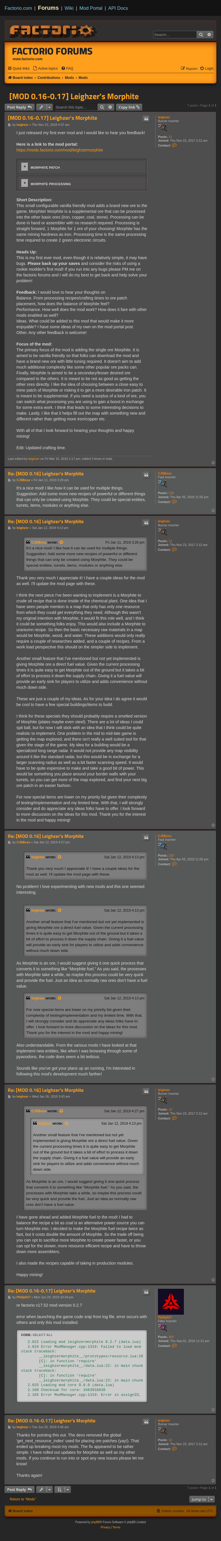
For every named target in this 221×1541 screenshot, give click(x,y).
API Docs (118, 8)
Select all (43, 1335)
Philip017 (165, 1317)
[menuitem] (45, 69)
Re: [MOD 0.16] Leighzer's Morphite (46, 474)
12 (170, 136)
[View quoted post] (61, 542)
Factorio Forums (52, 51)
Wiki (69, 8)
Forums (48, 8)
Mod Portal (90, 8)
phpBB (95, 1522)
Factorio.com (18, 8)
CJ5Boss (165, 473)
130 (171, 493)
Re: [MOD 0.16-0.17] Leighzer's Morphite (52, 1291)
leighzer (164, 117)
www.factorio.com (28, 59)
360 (171, 1337)
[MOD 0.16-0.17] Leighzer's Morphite (74, 96)
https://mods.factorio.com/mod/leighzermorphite (59, 150)
